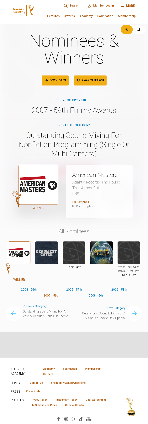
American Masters (96, 175)
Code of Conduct (40, 411)
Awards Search (90, 80)
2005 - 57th (74, 290)
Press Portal (34, 391)
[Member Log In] (100, 5)
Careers (48, 374)
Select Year (74, 100)
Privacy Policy (39, 400)
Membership (127, 16)
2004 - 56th (29, 290)
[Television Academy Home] (30, 11)
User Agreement (40, 405)
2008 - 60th (96, 296)
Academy (86, 16)
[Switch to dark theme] (139, 29)
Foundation (105, 16)
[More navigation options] (127, 5)
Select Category (74, 125)
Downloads (55, 80)
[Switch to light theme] (127, 29)
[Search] (69, 5)
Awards (69, 16)
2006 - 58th (119, 290)
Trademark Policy (68, 400)
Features (53, 16)
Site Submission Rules (74, 405)
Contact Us (37, 383)
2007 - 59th (51, 296)
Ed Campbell (80, 202)
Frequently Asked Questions (70, 383)
